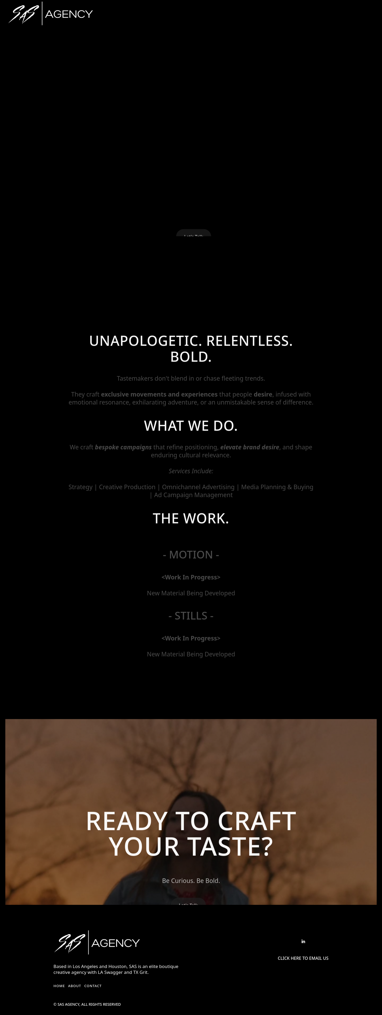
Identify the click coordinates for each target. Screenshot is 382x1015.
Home (59, 985)
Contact (93, 985)
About (74, 985)
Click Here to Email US (303, 958)
